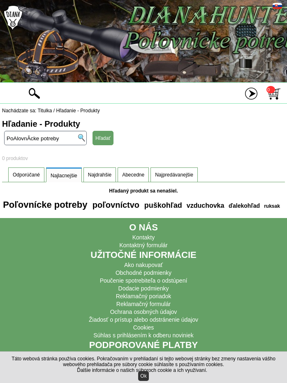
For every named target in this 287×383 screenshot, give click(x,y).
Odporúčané (26, 175)
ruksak (272, 206)
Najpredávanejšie (174, 175)
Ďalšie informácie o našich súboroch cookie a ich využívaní (141, 370)
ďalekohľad (243, 205)
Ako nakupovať (143, 265)
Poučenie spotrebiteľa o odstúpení (143, 280)
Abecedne (133, 175)
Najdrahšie (99, 175)
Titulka (45, 111)
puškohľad (162, 205)
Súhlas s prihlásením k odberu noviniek (143, 335)
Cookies (143, 327)
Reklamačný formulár (143, 304)
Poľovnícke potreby (45, 205)
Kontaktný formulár (143, 245)
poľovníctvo (114, 204)
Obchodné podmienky (143, 272)
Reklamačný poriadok (143, 296)
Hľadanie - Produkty (78, 111)
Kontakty (143, 237)
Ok (143, 376)
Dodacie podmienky (143, 288)
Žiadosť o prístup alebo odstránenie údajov (143, 319)
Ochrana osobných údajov (143, 312)
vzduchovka (204, 205)
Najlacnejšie (64, 176)
